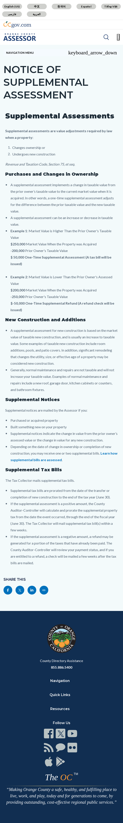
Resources (60, 709)
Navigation (60, 681)
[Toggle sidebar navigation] (61, 52)
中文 (37, 6)
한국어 (61, 6)
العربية (37, 14)
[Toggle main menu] (118, 37)
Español (86, 6)
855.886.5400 (61, 667)
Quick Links (60, 695)
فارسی (12, 14)
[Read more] (17, 24)
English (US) (12, 6)
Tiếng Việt (111, 6)
